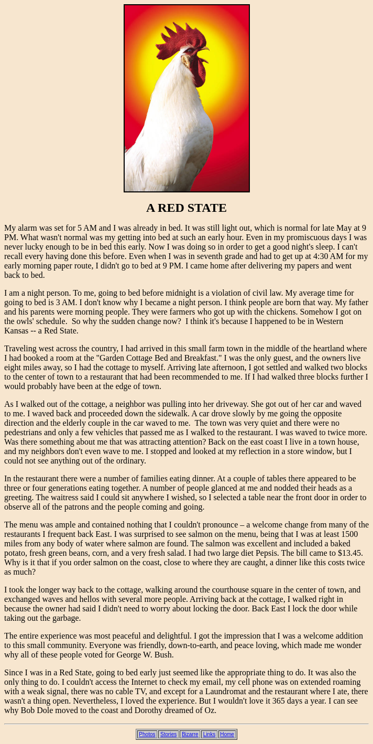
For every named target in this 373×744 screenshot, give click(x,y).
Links (209, 734)
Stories (168, 734)
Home (227, 734)
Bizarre (190, 734)
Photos (147, 734)
